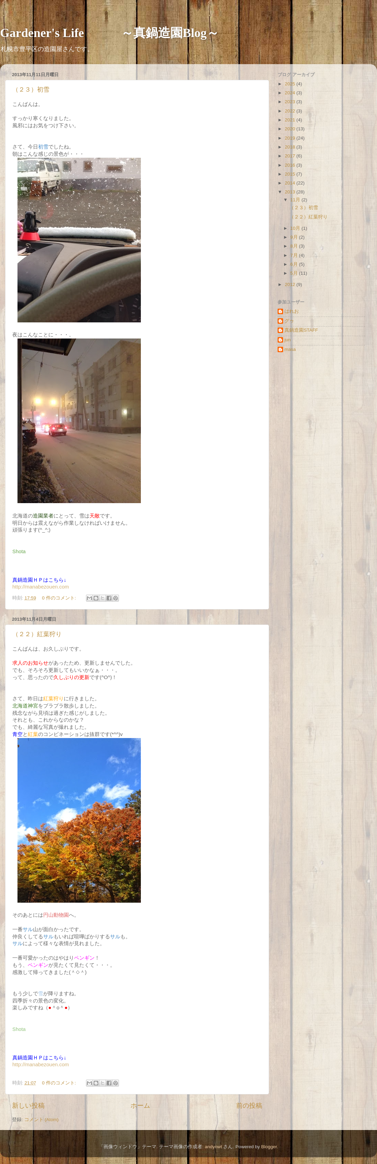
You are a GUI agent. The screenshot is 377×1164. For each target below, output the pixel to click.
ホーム (140, 1105)
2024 (290, 92)
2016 (290, 165)
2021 (290, 119)
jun (287, 339)
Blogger (269, 1146)
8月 (294, 246)
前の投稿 (249, 1105)
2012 (290, 284)
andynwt (213, 1146)
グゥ (289, 320)
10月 (296, 228)
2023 (290, 101)
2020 (290, 128)
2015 (290, 174)
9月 (294, 237)
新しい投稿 (28, 1105)
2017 (290, 155)
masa (290, 349)
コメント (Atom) (41, 1119)
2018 (290, 147)
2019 (290, 138)
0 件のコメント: (59, 598)
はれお (291, 311)
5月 (294, 273)
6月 (294, 264)
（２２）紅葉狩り (37, 634)
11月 (296, 199)
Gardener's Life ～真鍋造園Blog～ (109, 33)
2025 (290, 83)
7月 (294, 255)
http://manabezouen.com (40, 587)
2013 (290, 191)
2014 (290, 183)
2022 (290, 111)
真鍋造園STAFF (301, 330)
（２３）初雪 (30, 89)
